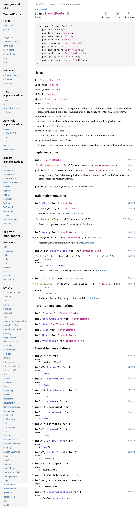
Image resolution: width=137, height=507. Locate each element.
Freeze (47, 313)
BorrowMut (54, 378)
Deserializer (52, 265)
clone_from (47, 219)
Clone (46, 203)
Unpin (46, 335)
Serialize (49, 278)
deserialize (47, 256)
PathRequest (108, 165)
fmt (42, 237)
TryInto (57, 452)
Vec (60, 43)
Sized (58, 362)
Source (38, 17)
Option (69, 49)
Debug (46, 232)
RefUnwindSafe (52, 318)
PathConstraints (75, 53)
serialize (46, 283)
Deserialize (58, 250)
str (91, 186)
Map (85, 165)
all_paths (51, 170)
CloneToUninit (57, 390)
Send (45, 324)
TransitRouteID (63, 29)
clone (43, 208)
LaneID (62, 46)
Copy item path (68, 13)
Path (107, 170)
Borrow (51, 367)
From (50, 401)
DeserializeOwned (59, 491)
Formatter (72, 237)
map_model (41, 9)
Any (49, 355)
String (67, 32)
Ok (120, 283)
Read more (77, 213)
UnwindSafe (50, 340)
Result (93, 170)
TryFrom (57, 440)
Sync (45, 329)
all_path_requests (51, 165)
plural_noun (53, 186)
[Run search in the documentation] (85, 4)
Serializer (51, 293)
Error (45, 259)
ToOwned (52, 429)
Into (55, 412)
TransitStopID (72, 43)
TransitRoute (51, 159)
